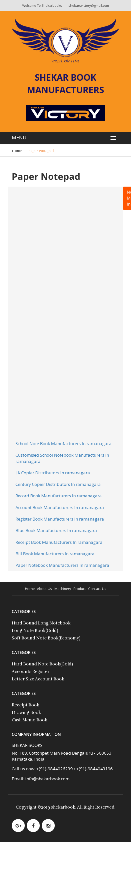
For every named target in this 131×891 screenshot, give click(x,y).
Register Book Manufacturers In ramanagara (60, 519)
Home (17, 151)
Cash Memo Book (29, 720)
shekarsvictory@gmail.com (88, 5)
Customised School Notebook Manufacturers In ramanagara (62, 458)
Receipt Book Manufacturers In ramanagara (59, 542)
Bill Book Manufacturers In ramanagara (55, 554)
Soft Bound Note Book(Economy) (46, 638)
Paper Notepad (41, 151)
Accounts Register (31, 671)
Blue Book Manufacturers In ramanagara (56, 530)
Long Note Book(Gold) (35, 630)
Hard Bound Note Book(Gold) (42, 664)
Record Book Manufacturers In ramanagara (59, 496)
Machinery (62, 588)
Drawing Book (26, 712)
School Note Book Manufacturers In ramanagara (64, 443)
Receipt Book (25, 705)
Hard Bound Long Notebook (41, 623)
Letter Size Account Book (38, 679)
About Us (44, 588)
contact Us (97, 588)
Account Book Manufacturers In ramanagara (60, 507)
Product (79, 588)
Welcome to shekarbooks (42, 5)
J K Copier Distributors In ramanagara (53, 473)
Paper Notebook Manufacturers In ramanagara (62, 565)
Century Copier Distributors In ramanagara (58, 484)
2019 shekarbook (58, 807)
